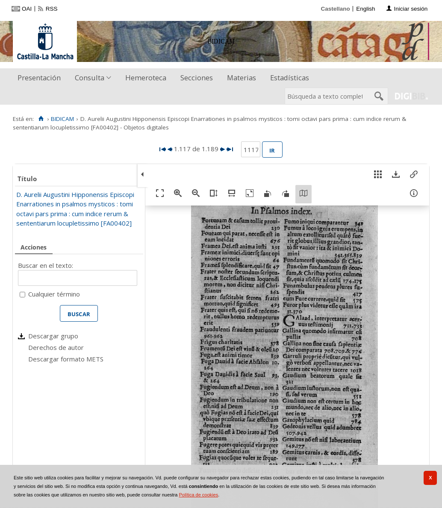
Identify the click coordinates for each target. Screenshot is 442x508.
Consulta (89, 77)
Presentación (39, 77)
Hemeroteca (145, 77)
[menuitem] (41, 78)
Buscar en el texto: (45, 265)
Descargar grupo (53, 336)
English (365, 9)
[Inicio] (40, 119)
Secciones (196, 77)
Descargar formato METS (65, 359)
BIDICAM (62, 119)
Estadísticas (289, 77)
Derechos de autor (56, 347)
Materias (241, 77)
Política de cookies (198, 494)
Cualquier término (54, 294)
